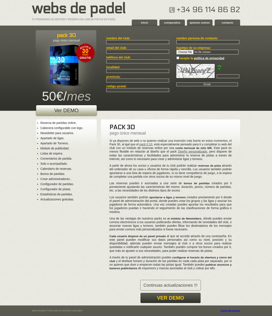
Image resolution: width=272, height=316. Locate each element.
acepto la (202, 58)
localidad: (113, 67)
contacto (227, 22)
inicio (144, 22)
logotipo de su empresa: (193, 48)
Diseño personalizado (192, 151)
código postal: (116, 86)
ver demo (170, 298)
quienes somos (200, 22)
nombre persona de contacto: (197, 38)
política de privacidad (209, 58)
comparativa (172, 22)
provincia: (113, 76)
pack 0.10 (145, 144)
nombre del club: (118, 38)
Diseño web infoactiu (230, 310)
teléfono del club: (118, 57)
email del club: (116, 48)
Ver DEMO (66, 110)
